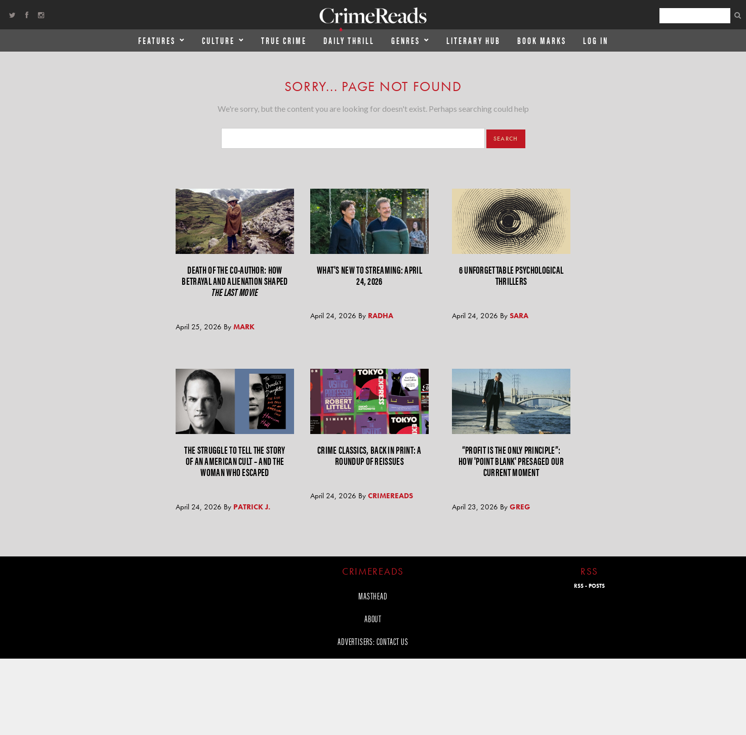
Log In (595, 40)
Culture (218, 40)
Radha (380, 316)
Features (157, 40)
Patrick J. (251, 507)
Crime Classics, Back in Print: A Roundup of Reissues (369, 455)
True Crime (284, 40)
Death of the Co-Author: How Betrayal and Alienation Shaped (234, 280)
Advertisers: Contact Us (373, 641)
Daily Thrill (349, 40)
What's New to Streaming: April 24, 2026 (369, 275)
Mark (244, 327)
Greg (520, 507)
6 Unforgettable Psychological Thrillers (511, 275)
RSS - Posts (589, 585)
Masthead (372, 595)
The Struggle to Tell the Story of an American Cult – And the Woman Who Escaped (234, 460)
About (373, 618)
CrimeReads (390, 496)
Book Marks (541, 40)
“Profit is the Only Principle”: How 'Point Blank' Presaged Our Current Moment (511, 460)
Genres (405, 40)
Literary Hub (473, 40)
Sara (519, 316)
